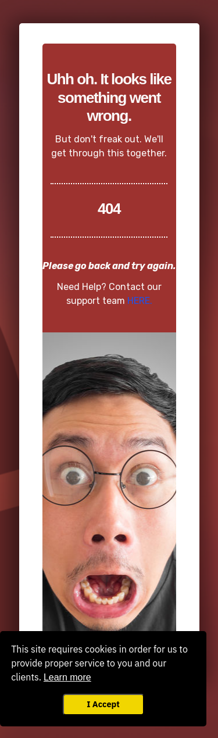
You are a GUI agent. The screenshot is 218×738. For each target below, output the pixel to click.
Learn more (67, 677)
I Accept (103, 704)
